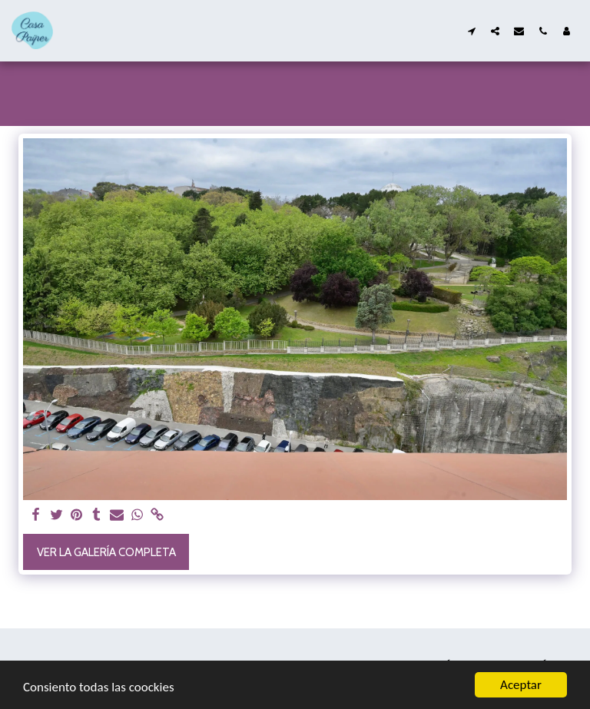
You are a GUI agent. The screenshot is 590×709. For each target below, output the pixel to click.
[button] (471, 30)
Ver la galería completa (106, 552)
